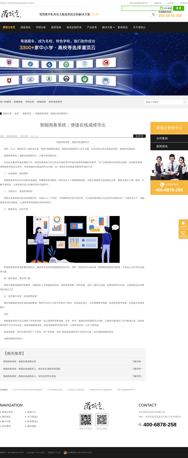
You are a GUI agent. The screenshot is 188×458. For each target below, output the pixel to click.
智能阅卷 (18, 102)
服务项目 (6, 417)
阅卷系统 (26, 27)
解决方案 (107, 27)
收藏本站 (158, 3)
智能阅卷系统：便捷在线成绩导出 (51, 113)
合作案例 (162, 138)
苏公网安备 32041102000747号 (78, 452)
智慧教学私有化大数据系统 (100, 390)
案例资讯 (123, 27)
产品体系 (92, 27)
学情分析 (41, 27)
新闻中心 (31, 412)
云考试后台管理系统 (75, 390)
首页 (16, 113)
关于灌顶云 (139, 27)
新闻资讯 (27, 113)
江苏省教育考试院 (54, 390)
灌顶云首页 (9, 27)
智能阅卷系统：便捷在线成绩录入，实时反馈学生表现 (29, 376)
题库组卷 (56, 27)
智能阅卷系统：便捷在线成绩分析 (19, 361)
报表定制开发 (74, 27)
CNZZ (58, 452)
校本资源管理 (55, 102)
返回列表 (139, 136)
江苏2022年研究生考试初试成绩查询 (27, 390)
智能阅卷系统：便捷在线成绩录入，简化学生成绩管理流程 (31, 369)
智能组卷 (41, 102)
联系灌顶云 (32, 421)
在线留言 (171, 3)
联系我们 (184, 3)
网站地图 (31, 426)
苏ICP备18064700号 (16, 452)
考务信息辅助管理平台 (138, 3)
